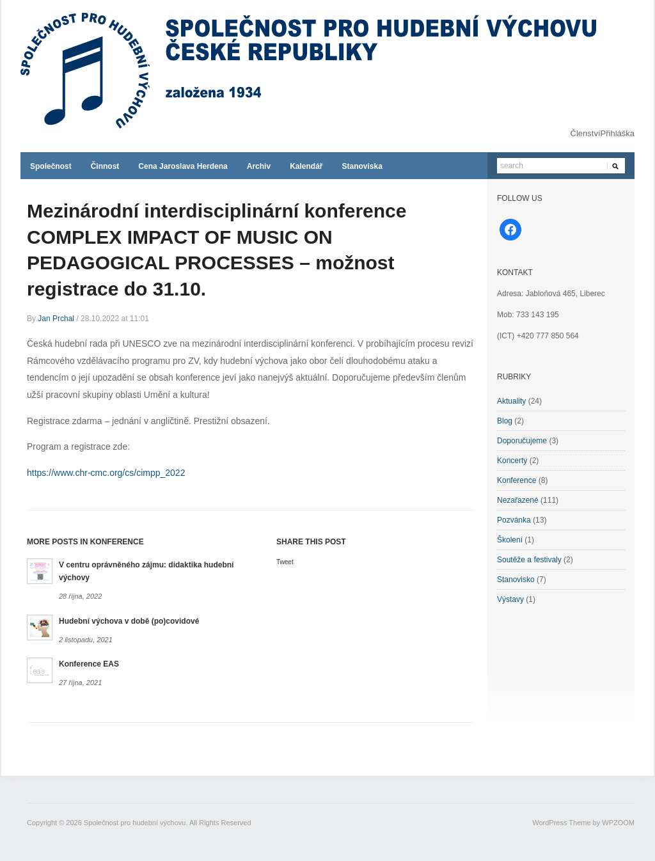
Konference (516, 480)
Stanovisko (516, 579)
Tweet (285, 561)
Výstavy (510, 599)
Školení (510, 539)
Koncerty (512, 460)
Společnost (51, 166)
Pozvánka (514, 520)
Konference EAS (89, 664)
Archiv (259, 166)
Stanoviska (362, 166)
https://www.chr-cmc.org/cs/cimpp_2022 (106, 473)
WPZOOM (618, 822)
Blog (504, 420)
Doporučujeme (522, 440)
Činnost (105, 166)
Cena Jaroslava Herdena (182, 166)
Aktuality (511, 401)
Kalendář (306, 166)
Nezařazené (518, 500)
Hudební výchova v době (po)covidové (129, 621)
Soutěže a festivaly (529, 559)
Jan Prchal (56, 318)
